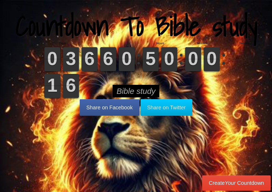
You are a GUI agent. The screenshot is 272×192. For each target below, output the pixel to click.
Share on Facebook (109, 107)
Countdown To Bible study (136, 26)
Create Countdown (236, 183)
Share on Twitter (166, 107)
